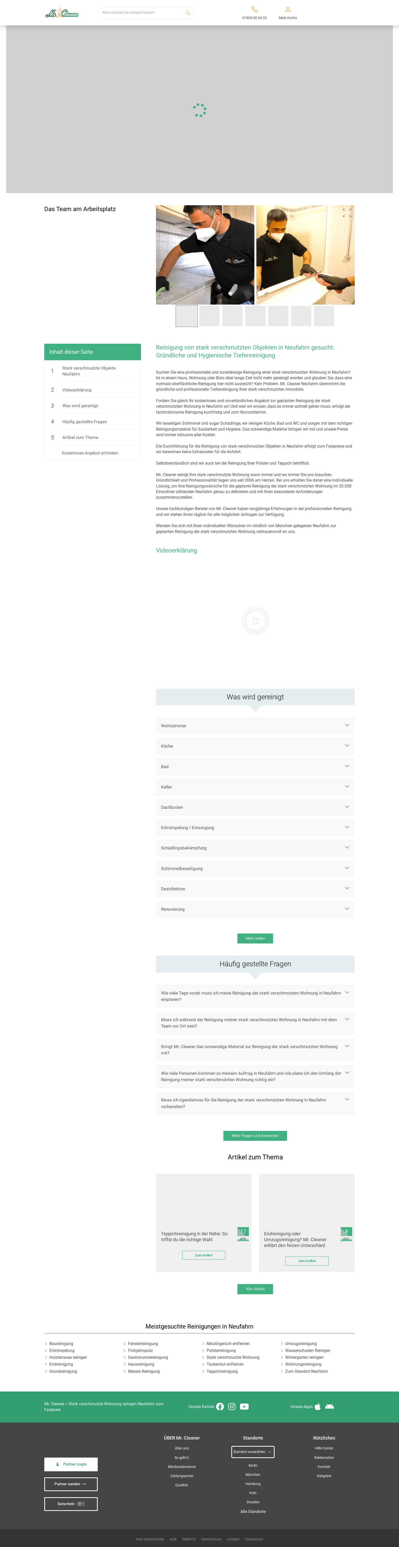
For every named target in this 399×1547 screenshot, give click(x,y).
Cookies (233, 1539)
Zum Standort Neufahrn (306, 1371)
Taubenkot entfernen (225, 1364)
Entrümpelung (62, 1350)
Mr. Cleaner (54, 1403)
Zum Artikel (203, 1255)
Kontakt (324, 1467)
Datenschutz (211, 1539)
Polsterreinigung (221, 1350)
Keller (166, 787)
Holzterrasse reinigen (68, 1357)
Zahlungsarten (181, 1476)
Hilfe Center (324, 1448)
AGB (173, 1539)
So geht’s (182, 1458)
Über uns (182, 1448)
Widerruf (189, 1539)
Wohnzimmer (174, 725)
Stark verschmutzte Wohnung (233, 1357)
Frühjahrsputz (140, 1350)
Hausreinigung (141, 1364)
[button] (347, 212)
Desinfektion (173, 888)
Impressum (254, 1539)
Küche (167, 746)
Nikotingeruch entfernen (228, 1343)
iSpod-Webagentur (175, 1495)
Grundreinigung (63, 1371)
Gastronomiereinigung (148, 1357)
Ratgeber (324, 1476)
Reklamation (324, 1458)
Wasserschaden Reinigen (307, 1350)
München (253, 1475)
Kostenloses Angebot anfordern (90, 453)
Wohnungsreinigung (303, 1364)
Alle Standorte (253, 1511)
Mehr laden (255, 938)
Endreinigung (61, 1364)
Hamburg (253, 1484)
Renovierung (173, 909)
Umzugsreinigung (301, 1343)
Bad (165, 766)
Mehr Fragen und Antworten (255, 1135)
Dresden (253, 1502)
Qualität (181, 1485)
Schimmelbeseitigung (182, 868)
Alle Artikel (255, 1289)
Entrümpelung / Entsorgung (187, 827)
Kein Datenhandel (150, 1539)
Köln (252, 1493)
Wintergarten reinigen (304, 1357)
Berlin (253, 1465)
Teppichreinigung (222, 1371)
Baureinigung (61, 1343)
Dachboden (172, 807)
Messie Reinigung (144, 1371)
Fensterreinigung (143, 1343)
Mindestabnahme (182, 1467)
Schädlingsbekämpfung (184, 847)
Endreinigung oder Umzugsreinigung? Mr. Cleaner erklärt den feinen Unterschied (295, 1239)
